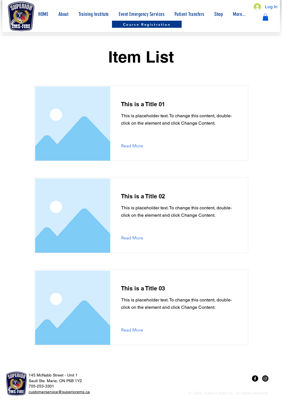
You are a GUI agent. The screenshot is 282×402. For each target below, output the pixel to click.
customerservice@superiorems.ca (59, 392)
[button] (239, 14)
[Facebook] (255, 378)
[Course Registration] (147, 24)
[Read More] (136, 146)
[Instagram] (265, 378)
